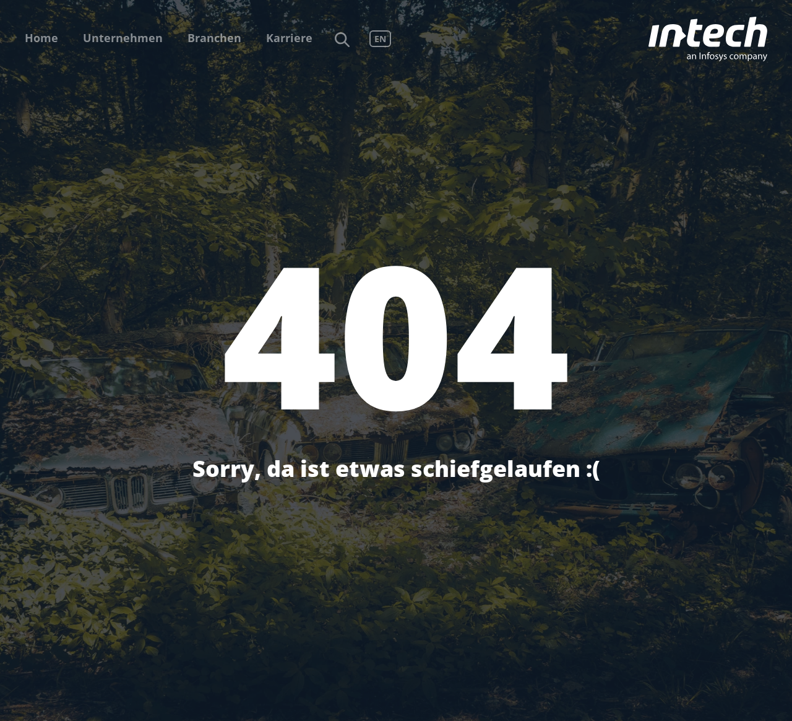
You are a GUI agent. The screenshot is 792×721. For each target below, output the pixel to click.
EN (380, 39)
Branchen (214, 37)
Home (41, 37)
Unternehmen (123, 37)
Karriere (289, 37)
